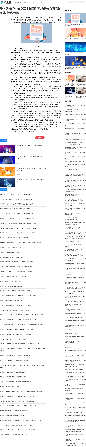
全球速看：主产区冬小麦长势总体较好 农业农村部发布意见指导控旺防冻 (18, 405)
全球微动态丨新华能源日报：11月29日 (73, 317)
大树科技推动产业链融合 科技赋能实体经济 (74, 372)
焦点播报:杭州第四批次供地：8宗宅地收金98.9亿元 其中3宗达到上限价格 (18, 295)
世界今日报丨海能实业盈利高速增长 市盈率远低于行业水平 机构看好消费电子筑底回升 (21, 315)
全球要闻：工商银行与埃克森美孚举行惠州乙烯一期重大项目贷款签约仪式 (18, 233)
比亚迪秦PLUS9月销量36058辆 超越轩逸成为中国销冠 (81, 84)
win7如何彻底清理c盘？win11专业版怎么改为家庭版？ (30, 145)
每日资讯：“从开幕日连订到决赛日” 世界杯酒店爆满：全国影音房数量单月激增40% (20, 344)
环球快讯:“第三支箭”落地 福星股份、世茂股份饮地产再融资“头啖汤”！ (17, 204)
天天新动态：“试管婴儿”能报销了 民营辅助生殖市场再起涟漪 (15, 290)
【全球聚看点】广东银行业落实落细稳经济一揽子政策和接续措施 (16, 271)
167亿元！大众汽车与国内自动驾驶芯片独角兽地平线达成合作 (70, 84)
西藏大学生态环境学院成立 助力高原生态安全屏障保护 (13, 286)
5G (38, 2)
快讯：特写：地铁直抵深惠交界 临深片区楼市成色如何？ (14, 360)
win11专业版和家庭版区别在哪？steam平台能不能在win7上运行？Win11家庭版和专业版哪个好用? (75, 176)
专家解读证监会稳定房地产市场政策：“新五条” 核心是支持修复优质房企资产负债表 (20, 242)
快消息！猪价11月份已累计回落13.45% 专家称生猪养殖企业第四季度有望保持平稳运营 (21, 324)
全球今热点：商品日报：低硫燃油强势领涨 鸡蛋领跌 (13, 377)
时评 (34, 2)
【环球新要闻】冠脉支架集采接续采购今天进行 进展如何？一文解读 (17, 425)
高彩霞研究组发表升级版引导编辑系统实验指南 (75, 313)
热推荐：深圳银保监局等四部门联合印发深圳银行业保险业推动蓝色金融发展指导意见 (21, 391)
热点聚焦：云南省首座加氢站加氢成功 (9, 386)
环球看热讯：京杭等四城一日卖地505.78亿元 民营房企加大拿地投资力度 (18, 223)
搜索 (82, 2)
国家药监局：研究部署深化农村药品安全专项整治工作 (13, 372)
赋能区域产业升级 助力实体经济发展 (73, 329)
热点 (25, 2)
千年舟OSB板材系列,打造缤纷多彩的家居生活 (75, 301)
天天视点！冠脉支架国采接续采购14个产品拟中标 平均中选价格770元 (17, 334)
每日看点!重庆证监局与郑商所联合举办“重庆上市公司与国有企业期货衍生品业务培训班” (21, 420)
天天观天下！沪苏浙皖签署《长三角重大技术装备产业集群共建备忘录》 (18, 430)
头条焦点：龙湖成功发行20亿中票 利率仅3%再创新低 (13, 339)
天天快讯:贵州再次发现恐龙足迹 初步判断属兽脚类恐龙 (13, 410)
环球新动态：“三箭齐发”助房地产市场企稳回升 (11, 247)
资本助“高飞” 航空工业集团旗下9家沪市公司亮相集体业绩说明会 (16, 194)
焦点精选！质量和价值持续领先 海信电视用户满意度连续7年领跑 (16, 381)
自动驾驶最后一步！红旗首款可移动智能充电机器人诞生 (81, 96)
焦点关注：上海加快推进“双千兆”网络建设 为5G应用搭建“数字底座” (16, 329)
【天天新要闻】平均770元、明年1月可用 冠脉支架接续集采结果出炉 (17, 213)
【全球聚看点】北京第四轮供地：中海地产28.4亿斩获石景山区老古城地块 (18, 401)
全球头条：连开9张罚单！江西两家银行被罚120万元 (13, 415)
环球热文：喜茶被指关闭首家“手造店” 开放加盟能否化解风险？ (15, 305)
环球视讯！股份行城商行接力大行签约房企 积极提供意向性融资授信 (17, 266)
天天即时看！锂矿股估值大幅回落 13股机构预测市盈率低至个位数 (16, 237)
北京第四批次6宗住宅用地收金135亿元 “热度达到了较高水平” (15, 310)
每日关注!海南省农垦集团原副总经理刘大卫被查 (12, 300)
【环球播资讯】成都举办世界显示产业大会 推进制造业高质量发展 (16, 199)
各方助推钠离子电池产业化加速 (72, 333)
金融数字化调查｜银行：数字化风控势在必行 (11, 281)
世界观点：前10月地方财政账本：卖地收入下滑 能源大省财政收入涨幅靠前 (18, 228)
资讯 (21, 2)
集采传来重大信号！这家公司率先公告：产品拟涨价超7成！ (14, 257)
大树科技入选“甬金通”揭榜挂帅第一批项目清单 (75, 376)
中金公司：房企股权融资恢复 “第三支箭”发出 (75, 412)
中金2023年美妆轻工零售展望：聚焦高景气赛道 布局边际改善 (15, 208)
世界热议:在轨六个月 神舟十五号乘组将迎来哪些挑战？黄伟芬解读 (16, 262)
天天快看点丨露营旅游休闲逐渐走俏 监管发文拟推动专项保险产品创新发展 (18, 319)
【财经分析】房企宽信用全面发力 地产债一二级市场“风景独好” (15, 276)
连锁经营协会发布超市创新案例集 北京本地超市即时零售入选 (15, 355)
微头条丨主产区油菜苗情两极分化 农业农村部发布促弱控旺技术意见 (17, 396)
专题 (30, 2)
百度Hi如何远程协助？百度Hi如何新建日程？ (74, 241)
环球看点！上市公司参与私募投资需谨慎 (10, 252)
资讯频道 (17, 2)
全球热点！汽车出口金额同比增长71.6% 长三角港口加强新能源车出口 (17, 218)
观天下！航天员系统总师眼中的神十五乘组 (74, 161)
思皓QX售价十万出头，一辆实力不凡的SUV (74, 369)
